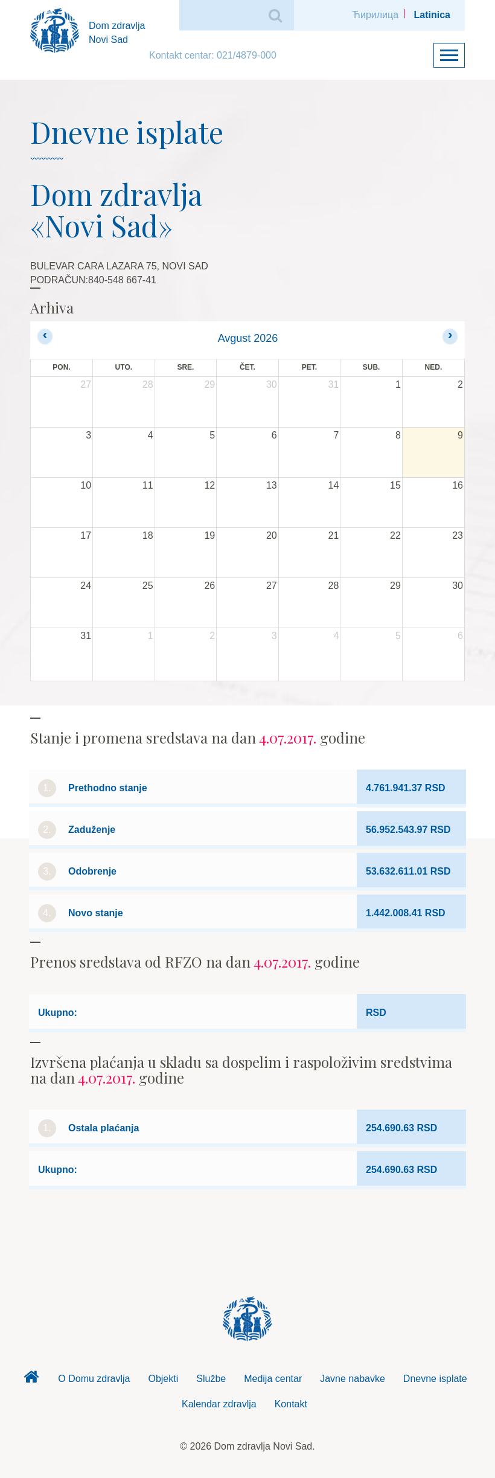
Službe (211, 1379)
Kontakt (291, 1404)
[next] (450, 336)
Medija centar (273, 1379)
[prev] (45, 336)
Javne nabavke (352, 1379)
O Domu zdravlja (94, 1379)
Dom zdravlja (31, 1380)
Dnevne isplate (435, 1379)
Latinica (432, 15)
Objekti (163, 1379)
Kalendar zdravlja (219, 1404)
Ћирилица (375, 15)
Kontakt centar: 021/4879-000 (212, 55)
